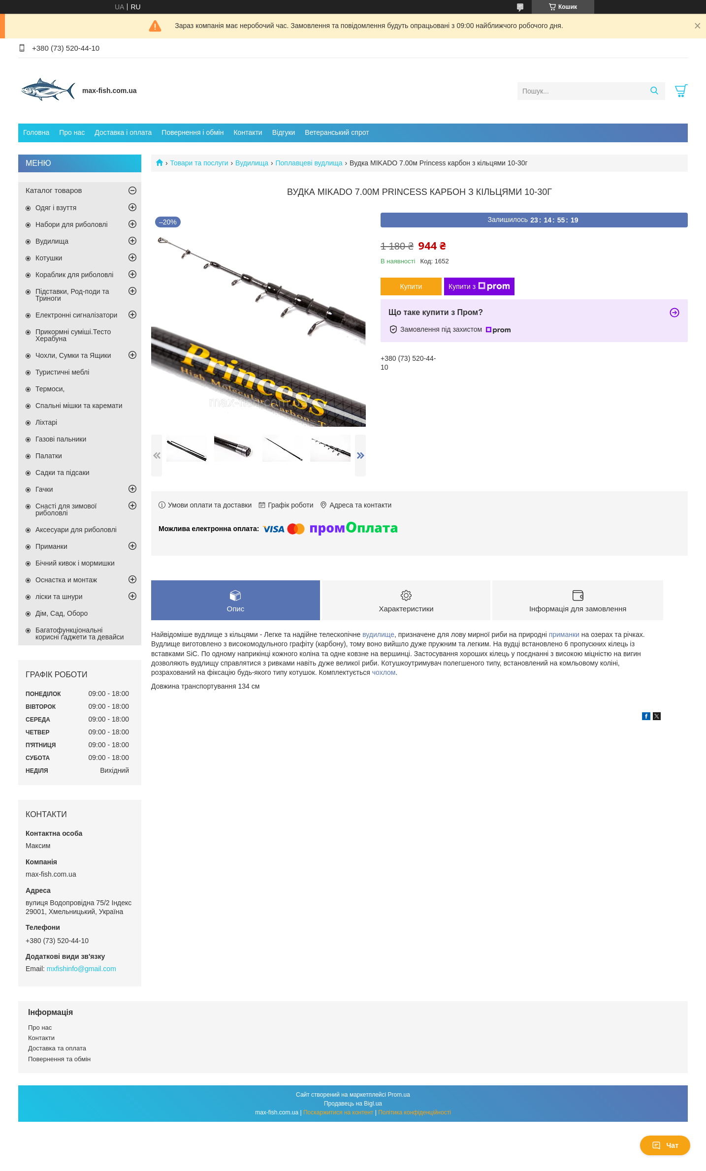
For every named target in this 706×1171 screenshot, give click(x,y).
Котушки (48, 258)
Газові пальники (60, 439)
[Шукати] (654, 91)
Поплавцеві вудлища (309, 163)
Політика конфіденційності (414, 1112)
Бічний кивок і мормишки (75, 563)
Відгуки (283, 132)
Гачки (44, 489)
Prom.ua (399, 1094)
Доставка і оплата (123, 132)
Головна (36, 132)
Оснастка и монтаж (66, 580)
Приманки (51, 546)
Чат (665, 1145)
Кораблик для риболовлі (74, 275)
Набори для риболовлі (71, 224)
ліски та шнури (58, 597)
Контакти (247, 132)
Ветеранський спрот (337, 132)
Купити (411, 286)
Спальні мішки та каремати (79, 406)
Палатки (48, 456)
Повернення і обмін (192, 132)
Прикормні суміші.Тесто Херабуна (73, 335)
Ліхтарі (46, 422)
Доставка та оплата (57, 1048)
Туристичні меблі (62, 372)
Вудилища (251, 163)
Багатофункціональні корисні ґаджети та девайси (79, 633)
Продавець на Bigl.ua (353, 1103)
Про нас (72, 132)
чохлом (384, 672)
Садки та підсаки (62, 472)
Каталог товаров (54, 190)
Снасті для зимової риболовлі (65, 509)
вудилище (378, 634)
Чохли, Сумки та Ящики (73, 355)
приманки (564, 634)
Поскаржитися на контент (338, 1112)
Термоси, (49, 389)
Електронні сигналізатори (76, 315)
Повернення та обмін (59, 1059)
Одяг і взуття (55, 208)
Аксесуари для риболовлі (76, 530)
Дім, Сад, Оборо (61, 613)
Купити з (479, 286)
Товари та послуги (199, 163)
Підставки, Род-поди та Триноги (72, 294)
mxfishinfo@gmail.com (81, 969)
